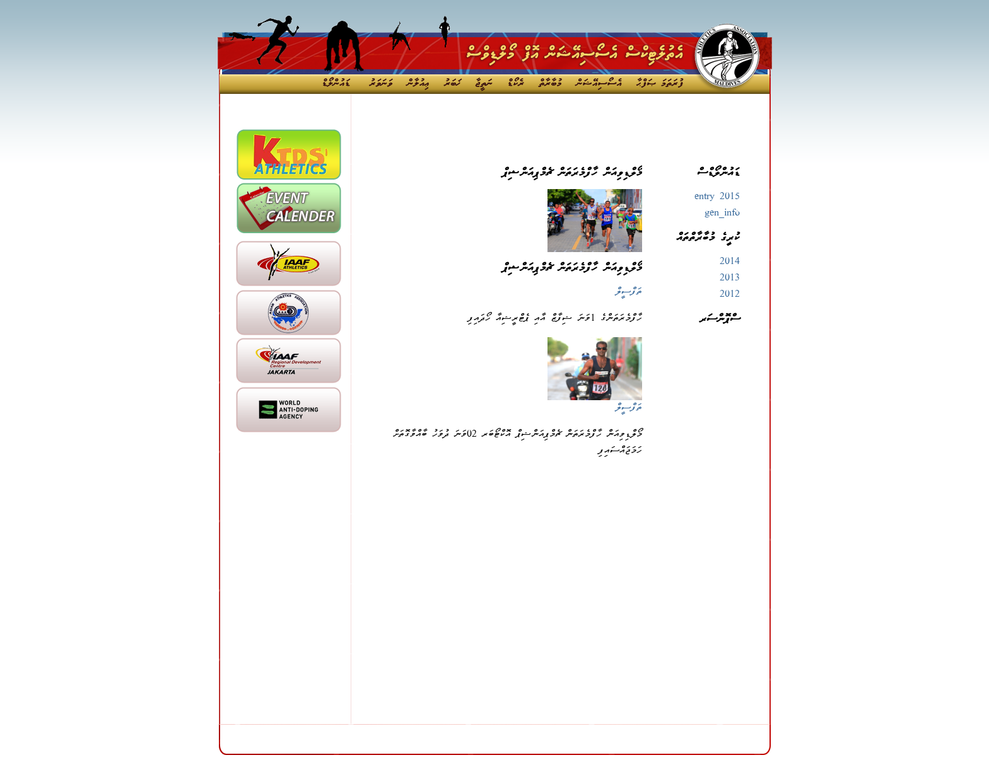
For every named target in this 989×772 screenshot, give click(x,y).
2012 (730, 294)
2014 (730, 262)
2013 (730, 278)
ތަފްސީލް (629, 408)
